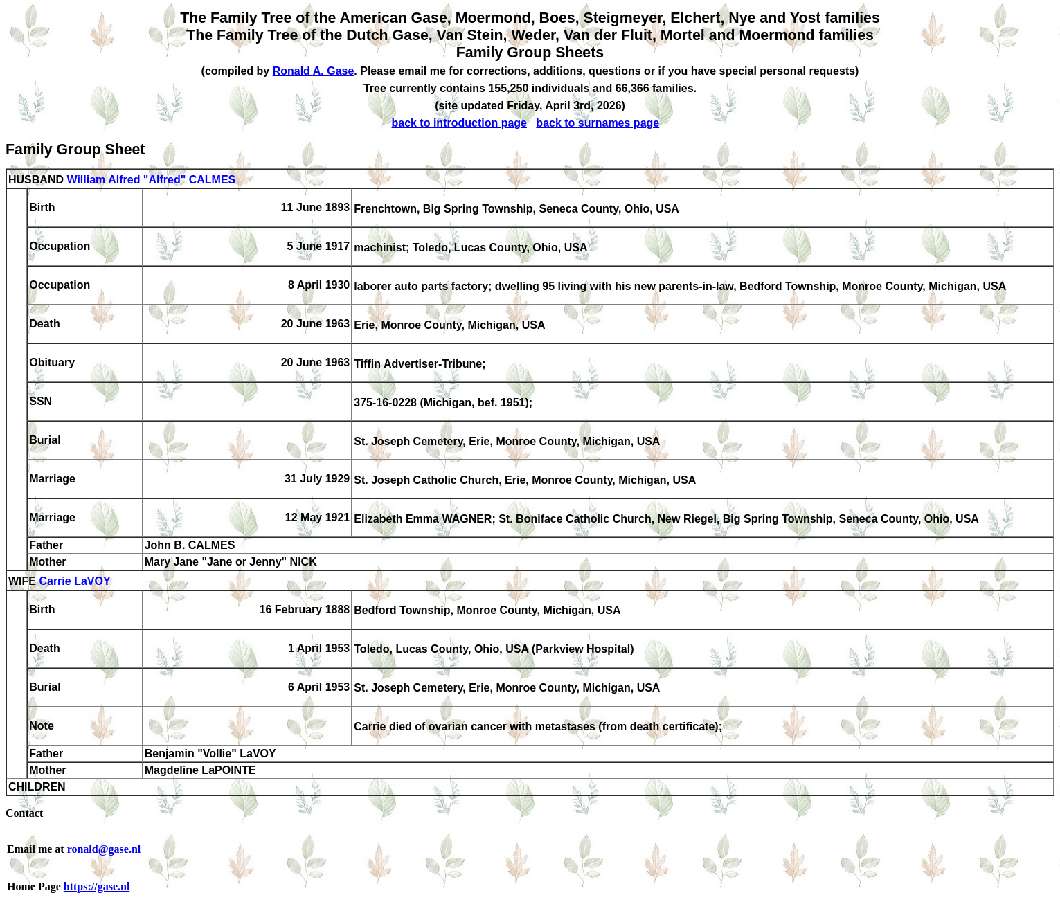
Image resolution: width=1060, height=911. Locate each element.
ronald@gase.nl (104, 849)
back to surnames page (597, 123)
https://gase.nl (97, 886)
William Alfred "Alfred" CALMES (150, 180)
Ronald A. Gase (313, 71)
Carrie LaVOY (74, 582)
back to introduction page (459, 123)
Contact (24, 813)
